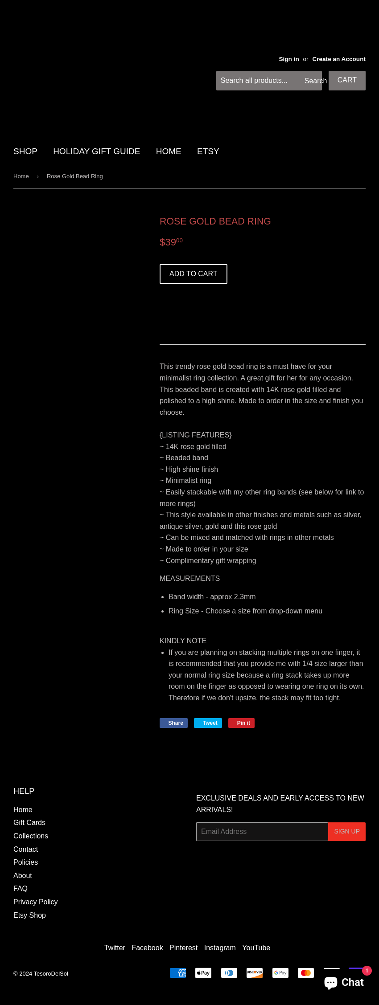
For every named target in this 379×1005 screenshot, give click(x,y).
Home (21, 176)
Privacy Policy (35, 902)
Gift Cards (29, 822)
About (22, 875)
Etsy (208, 151)
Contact (25, 849)
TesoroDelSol (51, 973)
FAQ (20, 888)
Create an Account (339, 59)
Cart (347, 80)
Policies (25, 862)
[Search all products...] (269, 80)
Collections (30, 836)
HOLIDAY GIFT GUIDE (96, 151)
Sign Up (347, 831)
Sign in (289, 59)
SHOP (25, 151)
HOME (168, 151)
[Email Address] (262, 831)
